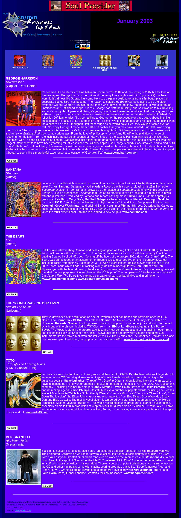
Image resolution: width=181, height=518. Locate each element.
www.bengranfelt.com (138, 465)
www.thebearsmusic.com (58, 274)
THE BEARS (76, 66)
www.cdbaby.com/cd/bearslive (98, 274)
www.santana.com (134, 209)
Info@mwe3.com (21, 517)
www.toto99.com (37, 406)
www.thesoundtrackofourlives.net (146, 333)
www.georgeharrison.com (121, 152)
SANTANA (13, 167)
